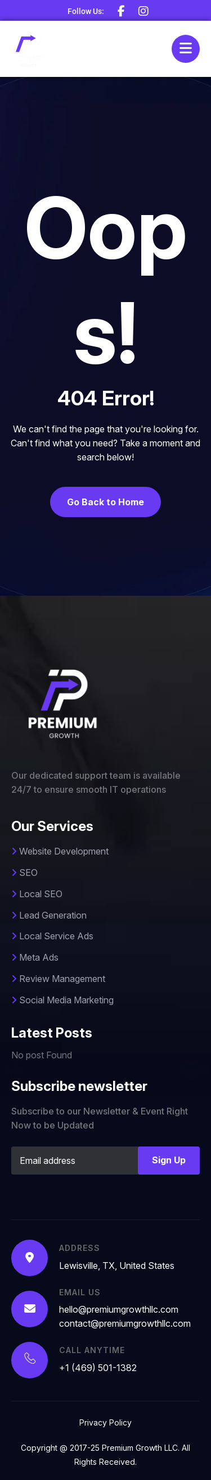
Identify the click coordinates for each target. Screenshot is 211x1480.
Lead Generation (49, 915)
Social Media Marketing (62, 1000)
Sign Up (169, 1160)
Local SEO (36, 893)
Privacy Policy (105, 1422)
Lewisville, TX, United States (116, 1265)
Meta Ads (35, 957)
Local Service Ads (52, 936)
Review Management (58, 978)
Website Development (60, 851)
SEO (24, 872)
